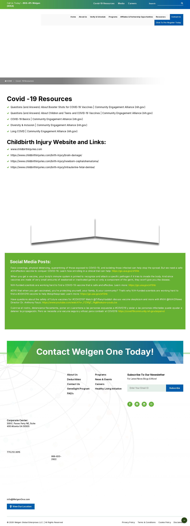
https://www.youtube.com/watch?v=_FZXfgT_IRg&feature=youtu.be (79, 302)
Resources (160, 17)
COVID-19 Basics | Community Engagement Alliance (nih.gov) (47, 119)
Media (121, 3)
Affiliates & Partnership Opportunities (136, 17)
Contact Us (176, 17)
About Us (83, 17)
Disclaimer (178, 522)
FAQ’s (70, 393)
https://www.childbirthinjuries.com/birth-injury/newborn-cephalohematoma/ (55, 161)
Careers (132, 3)
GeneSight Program (78, 388)
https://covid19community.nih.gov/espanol (141, 311)
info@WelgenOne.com (18, 499)
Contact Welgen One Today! (95, 351)
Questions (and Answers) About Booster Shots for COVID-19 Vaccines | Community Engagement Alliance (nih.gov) (78, 107)
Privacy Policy (128, 522)
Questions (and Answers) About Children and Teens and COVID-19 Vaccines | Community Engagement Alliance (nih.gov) (82, 113)
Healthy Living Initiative (108, 388)
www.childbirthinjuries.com (26, 149)
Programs (113, 17)
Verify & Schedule (98, 17)
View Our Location (21, 506)
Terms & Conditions (147, 522)
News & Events (103, 379)
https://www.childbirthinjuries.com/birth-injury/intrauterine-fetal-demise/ (53, 167)
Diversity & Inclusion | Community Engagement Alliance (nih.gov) (49, 125)
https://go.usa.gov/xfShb (125, 271)
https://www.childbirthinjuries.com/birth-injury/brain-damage (46, 155)
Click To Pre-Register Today (168, 22)
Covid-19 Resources (103, 3)
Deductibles (74, 379)
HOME (8, 81)
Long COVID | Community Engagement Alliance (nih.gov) (44, 131)
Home (73, 17)
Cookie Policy (164, 522)
